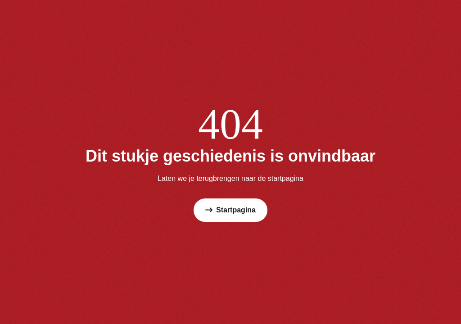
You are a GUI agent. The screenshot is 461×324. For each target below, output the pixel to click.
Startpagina (230, 210)
